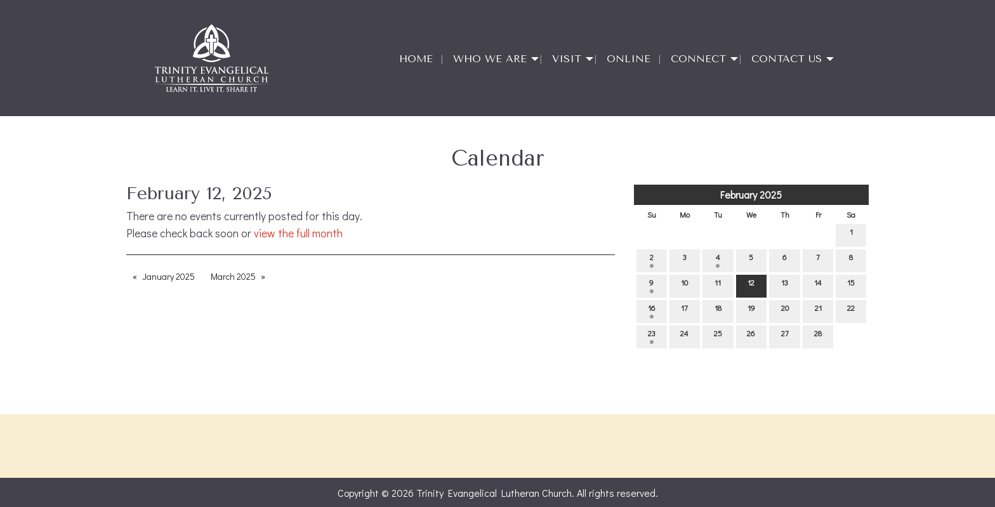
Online (628, 59)
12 (751, 285)
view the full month (298, 233)
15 (851, 285)
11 (718, 285)
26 (751, 336)
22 (851, 311)
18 (718, 311)
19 (751, 311)
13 (784, 285)
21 (818, 311)
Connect (698, 59)
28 (818, 336)
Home (416, 59)
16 (652, 311)
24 (684, 336)
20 (785, 311)
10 (684, 285)
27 (785, 336)
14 (818, 285)
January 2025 (168, 276)
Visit (566, 59)
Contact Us (786, 59)
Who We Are (490, 59)
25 (718, 336)
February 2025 (751, 194)
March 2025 (233, 276)
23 (652, 336)
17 (684, 311)
